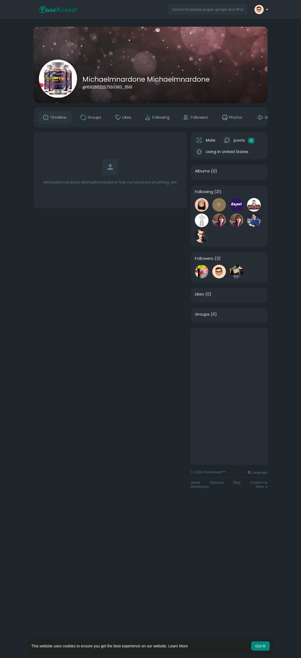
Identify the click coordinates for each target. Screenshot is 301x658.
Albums (202, 171)
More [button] (262, 487)
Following (204, 192)
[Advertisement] (229, 362)
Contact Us (259, 482)
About (195, 482)
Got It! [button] (260, 646)
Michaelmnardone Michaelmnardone (146, 79)
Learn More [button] (178, 646)
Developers (200, 486)
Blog (237, 482)
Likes (199, 294)
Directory (217, 482)
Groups (202, 314)
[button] (207, 9)
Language (257, 472)
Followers (204, 258)
